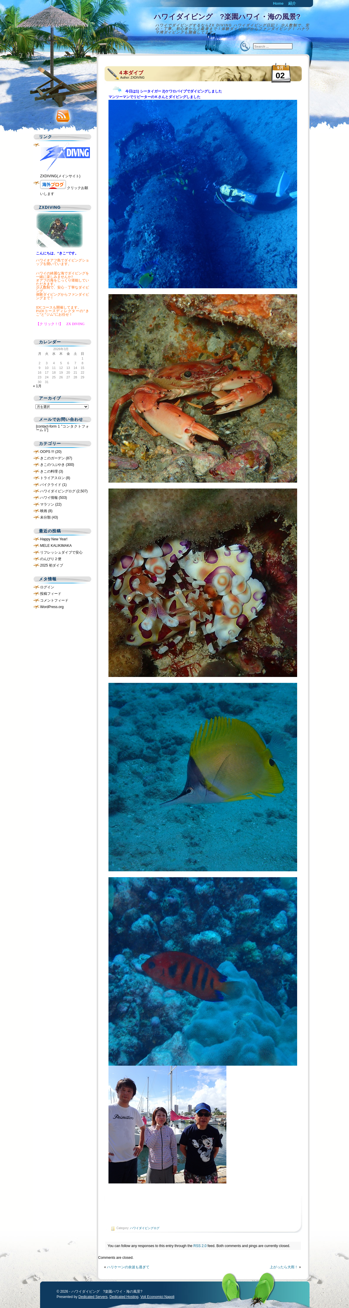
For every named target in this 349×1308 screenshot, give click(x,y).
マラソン (47, 504)
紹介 (292, 3)
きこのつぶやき (52, 465)
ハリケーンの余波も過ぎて (128, 1267)
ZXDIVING (137, 77)
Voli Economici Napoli (157, 1297)
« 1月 (37, 386)
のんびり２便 (50, 559)
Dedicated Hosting (123, 1297)
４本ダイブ (130, 73)
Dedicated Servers (93, 1297)
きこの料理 (49, 471)
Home (278, 3)
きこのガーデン (52, 458)
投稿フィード (50, 594)
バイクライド (50, 485)
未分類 (45, 517)
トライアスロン (52, 478)
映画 (43, 511)
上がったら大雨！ (284, 1267)
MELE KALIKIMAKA (56, 546)
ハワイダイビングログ (144, 1228)
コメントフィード (54, 600)
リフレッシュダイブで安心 (61, 552)
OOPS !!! (47, 452)
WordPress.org (52, 607)
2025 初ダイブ (51, 565)
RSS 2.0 (200, 1246)
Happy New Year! (54, 539)
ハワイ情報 (49, 498)
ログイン (47, 587)
